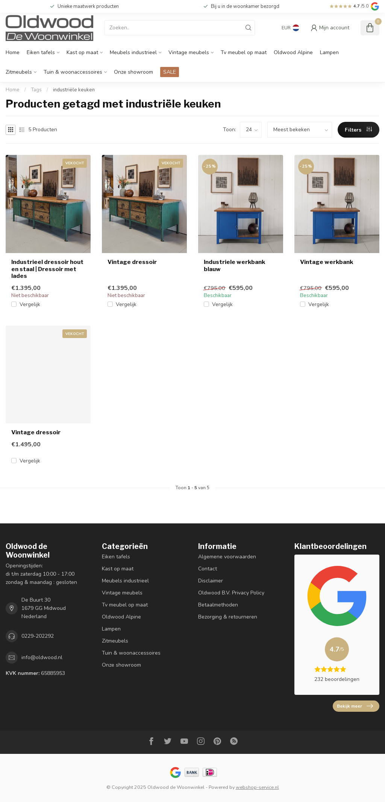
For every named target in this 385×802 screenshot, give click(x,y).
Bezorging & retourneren (227, 616)
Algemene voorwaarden (227, 556)
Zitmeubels (19, 72)
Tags (36, 89)
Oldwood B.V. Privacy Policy (231, 592)
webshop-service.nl (257, 787)
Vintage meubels (188, 52)
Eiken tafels (41, 52)
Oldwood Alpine (293, 52)
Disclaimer (210, 580)
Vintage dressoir (132, 262)
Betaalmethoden (218, 604)
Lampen (329, 52)
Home (13, 52)
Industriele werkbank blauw (234, 265)
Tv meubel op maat (244, 52)
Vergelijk (30, 304)
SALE (169, 72)
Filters (358, 129)
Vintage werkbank (326, 262)
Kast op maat (82, 52)
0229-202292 (37, 636)
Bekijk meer (355, 706)
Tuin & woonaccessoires (73, 72)
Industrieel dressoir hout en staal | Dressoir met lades (47, 269)
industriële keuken (74, 89)
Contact (207, 568)
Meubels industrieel (133, 52)
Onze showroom (133, 72)
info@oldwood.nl (41, 657)
